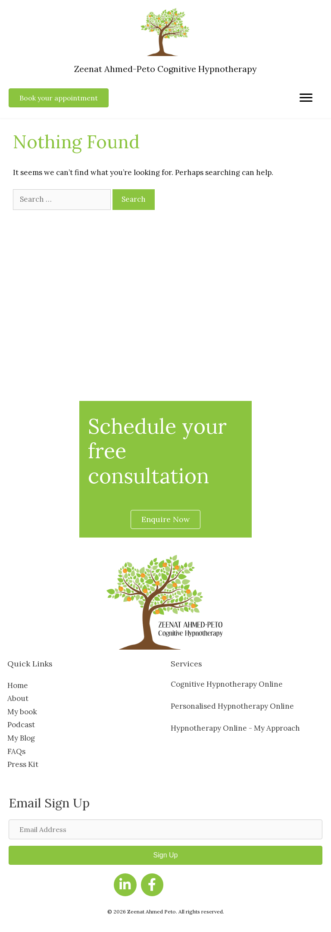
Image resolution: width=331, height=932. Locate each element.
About (17, 698)
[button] (165, 855)
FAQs (16, 751)
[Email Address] (165, 829)
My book (22, 711)
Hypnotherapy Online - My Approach (235, 728)
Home (17, 685)
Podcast (21, 724)
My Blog (21, 738)
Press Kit (22, 764)
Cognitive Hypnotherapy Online (227, 684)
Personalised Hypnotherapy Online (232, 706)
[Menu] (306, 98)
